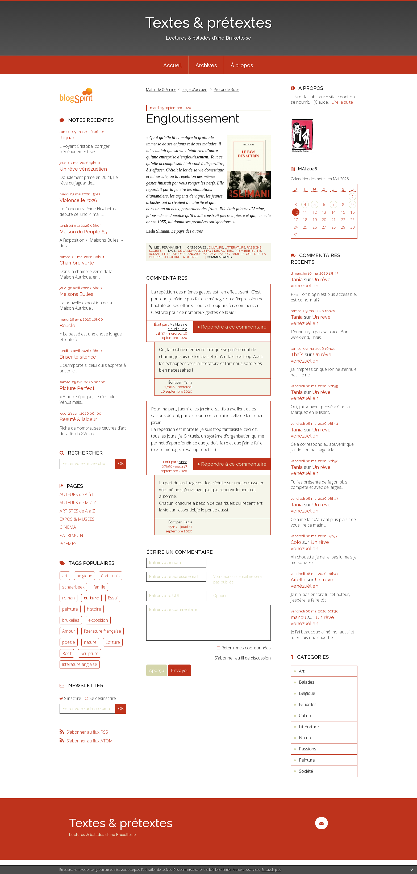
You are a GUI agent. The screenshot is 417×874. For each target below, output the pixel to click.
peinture (70, 609)
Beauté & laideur (78, 419)
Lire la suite (342, 102)
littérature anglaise (79, 664)
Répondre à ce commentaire (233, 327)
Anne (183, 462)
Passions (254, 247)
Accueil (172, 65)
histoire (94, 609)
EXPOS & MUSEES (77, 519)
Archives (206, 65)
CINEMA (68, 527)
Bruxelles (307, 704)
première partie (248, 251)
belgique (84, 576)
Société (155, 251)
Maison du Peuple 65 (83, 231)
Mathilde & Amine (161, 89)
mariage (209, 254)
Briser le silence (78, 357)
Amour (68, 631)
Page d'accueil (194, 89)
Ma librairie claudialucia (177, 326)
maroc (224, 254)
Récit (67, 653)
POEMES (68, 544)
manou (298, 617)
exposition (98, 620)
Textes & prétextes (208, 22)
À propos (242, 65)
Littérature (235, 247)
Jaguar (67, 137)
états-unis (110, 576)
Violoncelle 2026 (78, 200)
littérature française (102, 631)
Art (302, 671)
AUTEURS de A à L (77, 494)
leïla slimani (189, 251)
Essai (113, 598)
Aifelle (298, 579)
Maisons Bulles (76, 294)
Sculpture (89, 653)
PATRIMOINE (73, 535)
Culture (216, 247)
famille (99, 587)
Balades (306, 682)
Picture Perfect (77, 388)
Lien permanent (165, 247)
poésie (68, 642)
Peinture (307, 760)
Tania (188, 382)
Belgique (307, 693)
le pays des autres (217, 251)
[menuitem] (173, 65)
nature (90, 642)
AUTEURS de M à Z (78, 503)
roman (68, 598)
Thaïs (297, 354)
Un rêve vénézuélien (83, 169)
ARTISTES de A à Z (77, 511)
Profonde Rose (226, 89)
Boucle (67, 325)
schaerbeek (73, 587)
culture (91, 598)
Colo (296, 542)
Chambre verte (77, 263)
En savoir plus (271, 869)
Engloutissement (192, 118)
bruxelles (70, 620)
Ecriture (112, 642)
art (65, 576)
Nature (305, 738)
